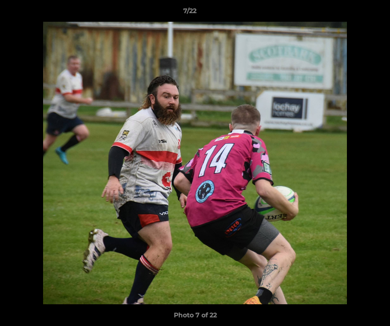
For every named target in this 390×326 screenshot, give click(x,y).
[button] (351, 13)
